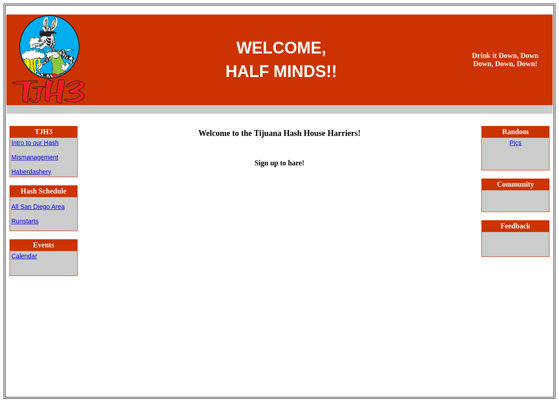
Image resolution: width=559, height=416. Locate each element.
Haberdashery (31, 171)
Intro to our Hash (35, 142)
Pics (515, 142)
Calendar (24, 256)
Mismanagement (35, 157)
